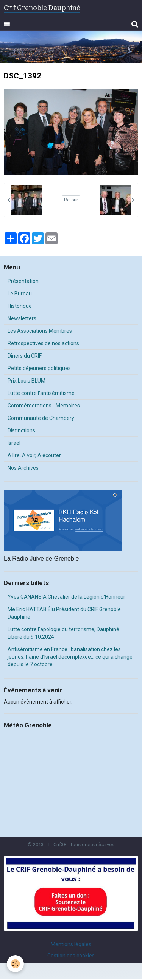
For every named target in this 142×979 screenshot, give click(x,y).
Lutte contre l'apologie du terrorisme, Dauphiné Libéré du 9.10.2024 (63, 633)
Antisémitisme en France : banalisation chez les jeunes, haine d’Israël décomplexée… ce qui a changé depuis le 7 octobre (70, 656)
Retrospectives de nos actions (43, 343)
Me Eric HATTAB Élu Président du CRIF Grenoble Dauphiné (64, 613)
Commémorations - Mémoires (44, 406)
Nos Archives (23, 468)
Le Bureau (20, 293)
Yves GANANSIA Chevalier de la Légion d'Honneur (66, 597)
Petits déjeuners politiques (39, 368)
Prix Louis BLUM (26, 381)
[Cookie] (15, 963)
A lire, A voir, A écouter (34, 455)
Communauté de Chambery (41, 418)
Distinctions (21, 430)
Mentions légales (71, 944)
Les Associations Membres (40, 331)
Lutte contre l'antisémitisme (41, 393)
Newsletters (22, 318)
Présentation (23, 281)
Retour (71, 200)
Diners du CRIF (25, 356)
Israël (14, 443)
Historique (20, 306)
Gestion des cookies (71, 956)
